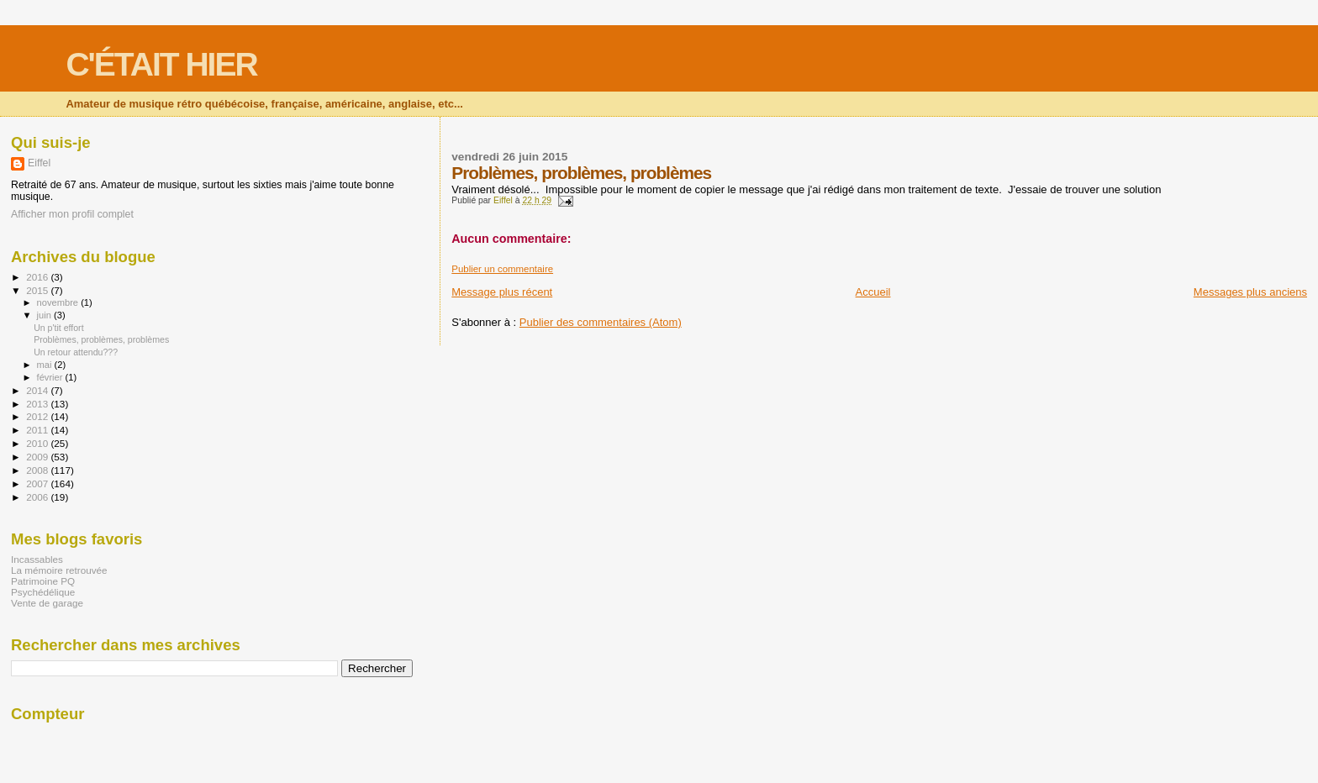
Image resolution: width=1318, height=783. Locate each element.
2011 (38, 429)
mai (46, 365)
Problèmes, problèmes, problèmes (101, 339)
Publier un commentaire (502, 269)
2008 (38, 470)
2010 (38, 443)
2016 (38, 276)
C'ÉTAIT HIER (161, 64)
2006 (38, 496)
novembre (59, 302)
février (51, 377)
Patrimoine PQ (43, 580)
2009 (38, 456)
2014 (38, 390)
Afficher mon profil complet (72, 214)
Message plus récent (501, 292)
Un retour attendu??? (76, 352)
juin (45, 315)
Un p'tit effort (58, 328)
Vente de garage (47, 602)
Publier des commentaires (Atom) (600, 322)
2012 (38, 416)
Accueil (873, 292)
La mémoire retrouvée (59, 570)
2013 (38, 403)
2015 (38, 290)
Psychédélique (43, 591)
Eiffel (39, 163)
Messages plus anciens (1250, 292)
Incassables (37, 559)
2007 (38, 483)
